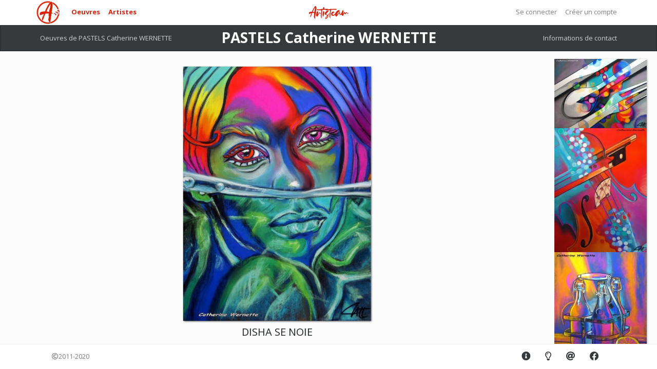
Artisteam (328, 13)
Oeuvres (85, 11)
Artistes (122, 11)
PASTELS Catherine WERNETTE (328, 37)
